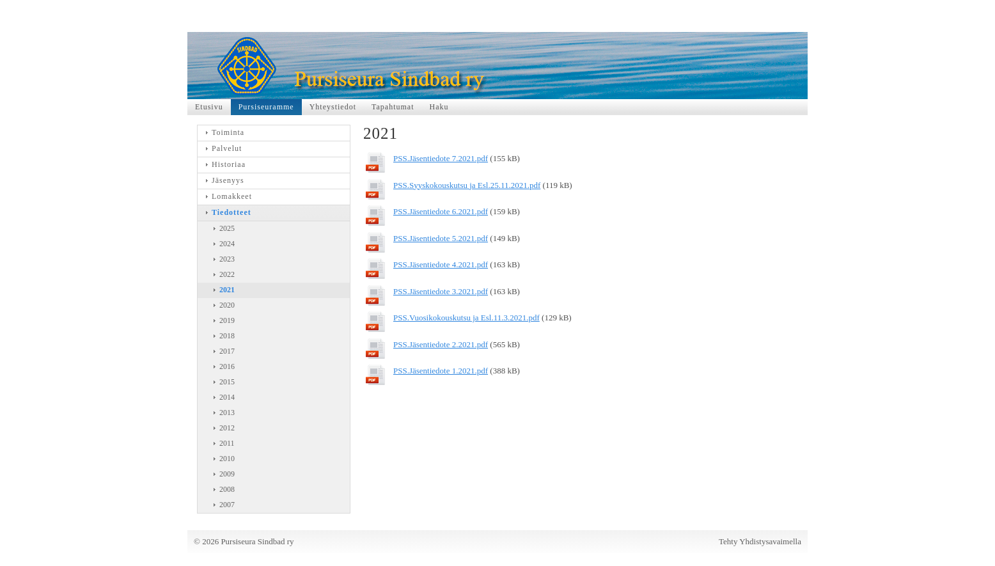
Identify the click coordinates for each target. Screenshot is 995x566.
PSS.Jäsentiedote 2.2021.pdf (440, 344)
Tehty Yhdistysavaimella (760, 541)
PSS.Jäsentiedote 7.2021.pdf (440, 158)
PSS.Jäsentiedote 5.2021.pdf (440, 238)
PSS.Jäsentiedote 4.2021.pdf (440, 264)
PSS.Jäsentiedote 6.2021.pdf (440, 211)
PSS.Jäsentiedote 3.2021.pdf (440, 291)
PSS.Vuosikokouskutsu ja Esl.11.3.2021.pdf (466, 317)
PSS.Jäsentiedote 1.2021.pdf (440, 370)
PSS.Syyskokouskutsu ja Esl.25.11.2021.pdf (466, 185)
